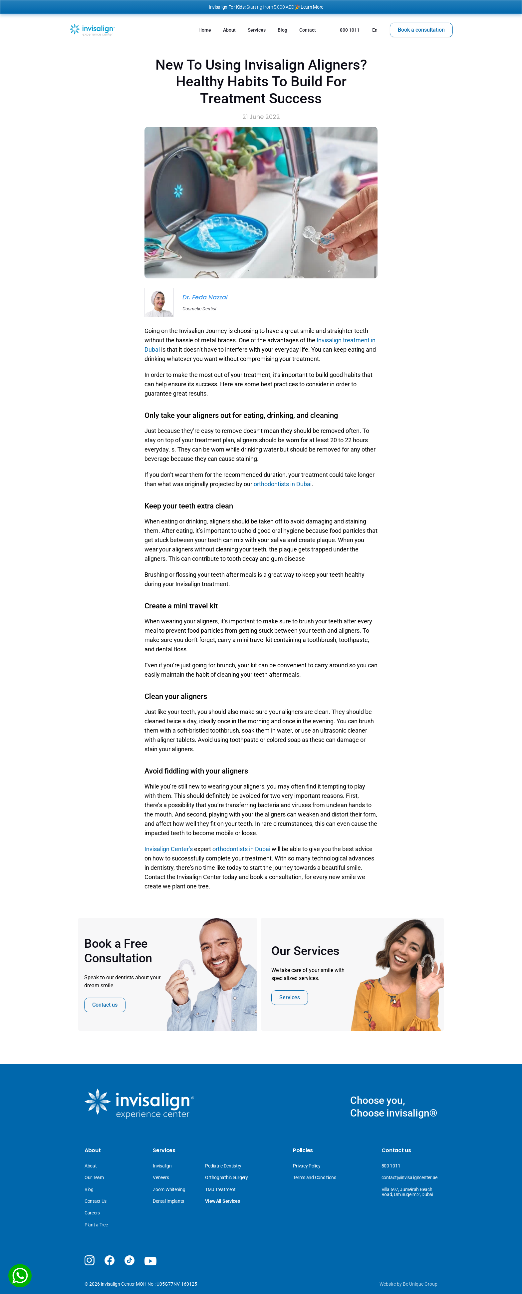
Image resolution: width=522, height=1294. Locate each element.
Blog (89, 1189)
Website (388, 1284)
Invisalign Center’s (168, 848)
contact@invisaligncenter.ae (409, 1177)
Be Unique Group (420, 1284)
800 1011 (391, 1165)
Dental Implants (168, 1201)
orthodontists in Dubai (283, 484)
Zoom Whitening (169, 1189)
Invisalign (162, 1165)
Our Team (94, 1177)
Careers (92, 1212)
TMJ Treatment (220, 1189)
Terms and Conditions (314, 1177)
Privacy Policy (306, 1165)
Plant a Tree (96, 1224)
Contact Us (96, 1201)
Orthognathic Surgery (226, 1177)
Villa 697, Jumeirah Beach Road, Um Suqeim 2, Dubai (407, 1192)
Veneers (161, 1177)
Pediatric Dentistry (223, 1165)
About (91, 1165)
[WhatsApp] (20, 1275)
